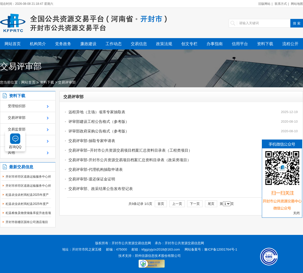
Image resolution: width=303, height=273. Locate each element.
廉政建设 (88, 44)
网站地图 (297, 4)
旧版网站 (264, 4)
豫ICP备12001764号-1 (220, 249)
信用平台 (240, 44)
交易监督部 (17, 129)
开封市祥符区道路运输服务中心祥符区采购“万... (28, 179)
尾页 (211, 204)
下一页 (195, 204)
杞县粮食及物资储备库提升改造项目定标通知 (28, 215)
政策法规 (164, 44)
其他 (11, 152)
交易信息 (139, 44)
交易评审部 (67, 82)
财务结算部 (17, 141)
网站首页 (13, 44)
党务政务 (63, 44)
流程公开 (290, 44)
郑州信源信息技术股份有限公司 (158, 256)
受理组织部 (17, 106)
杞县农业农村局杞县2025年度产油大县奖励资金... (27, 197)
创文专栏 (189, 44)
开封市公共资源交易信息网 (131, 243)
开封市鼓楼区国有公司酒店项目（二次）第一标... (27, 224)
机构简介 (38, 44)
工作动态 (114, 44)
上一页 (177, 204)
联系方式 (281, 4)
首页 (161, 204)
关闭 (296, 213)
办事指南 (215, 44)
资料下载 (265, 44)
